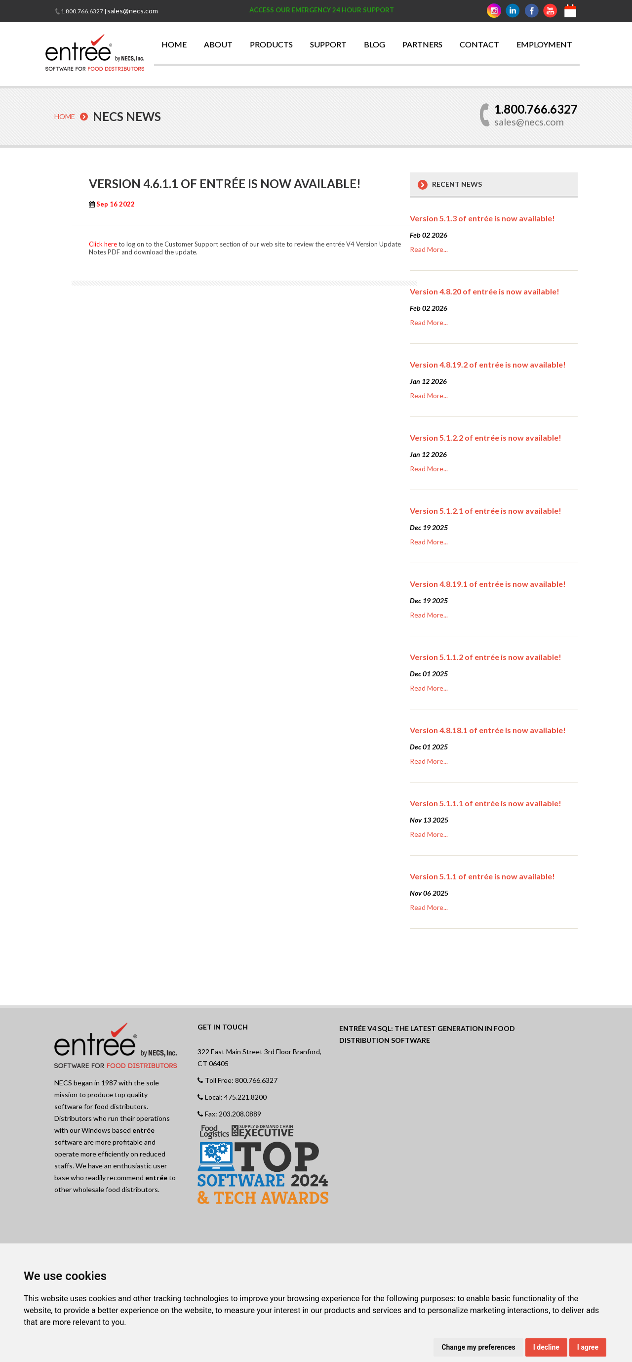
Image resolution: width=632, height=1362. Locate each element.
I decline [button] (546, 1347)
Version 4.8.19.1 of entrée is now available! (488, 583)
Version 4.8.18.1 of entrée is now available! (488, 729)
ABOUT (218, 44)
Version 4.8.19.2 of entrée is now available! (488, 364)
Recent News (457, 183)
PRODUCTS (271, 44)
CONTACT (479, 44)
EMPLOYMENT (544, 44)
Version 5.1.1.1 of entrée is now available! (485, 802)
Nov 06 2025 (429, 892)
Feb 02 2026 (428, 234)
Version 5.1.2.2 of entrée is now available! (485, 437)
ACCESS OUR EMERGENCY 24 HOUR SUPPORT (321, 10)
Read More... (429, 249)
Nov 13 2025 (429, 819)
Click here (103, 244)
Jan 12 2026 (428, 380)
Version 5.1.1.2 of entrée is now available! (485, 656)
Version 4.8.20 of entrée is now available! (484, 290)
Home (64, 116)
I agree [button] (587, 1347)
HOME (174, 44)
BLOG (374, 44)
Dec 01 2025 (429, 673)
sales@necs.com (132, 10)
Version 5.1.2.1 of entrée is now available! (485, 510)
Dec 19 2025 (429, 527)
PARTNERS (422, 44)
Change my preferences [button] (478, 1347)
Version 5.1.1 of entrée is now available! (482, 875)
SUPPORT (328, 44)
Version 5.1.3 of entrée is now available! (482, 217)
